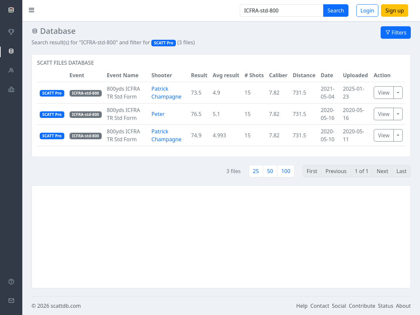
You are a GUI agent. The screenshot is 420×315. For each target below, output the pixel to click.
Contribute (362, 305)
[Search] (282, 10)
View (383, 92)
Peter (158, 114)
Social (339, 305)
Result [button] (199, 75)
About (403, 305)
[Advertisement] (221, 237)
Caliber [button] (278, 75)
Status (385, 305)
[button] (52, 75)
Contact (319, 305)
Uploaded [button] (355, 75)
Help (302, 305)
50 (270, 171)
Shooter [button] (162, 75)
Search (335, 10)
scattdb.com (66, 305)
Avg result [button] (226, 75)
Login (367, 10)
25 (256, 171)
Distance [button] (304, 75)
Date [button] (327, 75)
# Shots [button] (254, 75)
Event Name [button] (123, 75)
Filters (396, 32)
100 (285, 171)
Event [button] (77, 75)
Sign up (394, 10)
